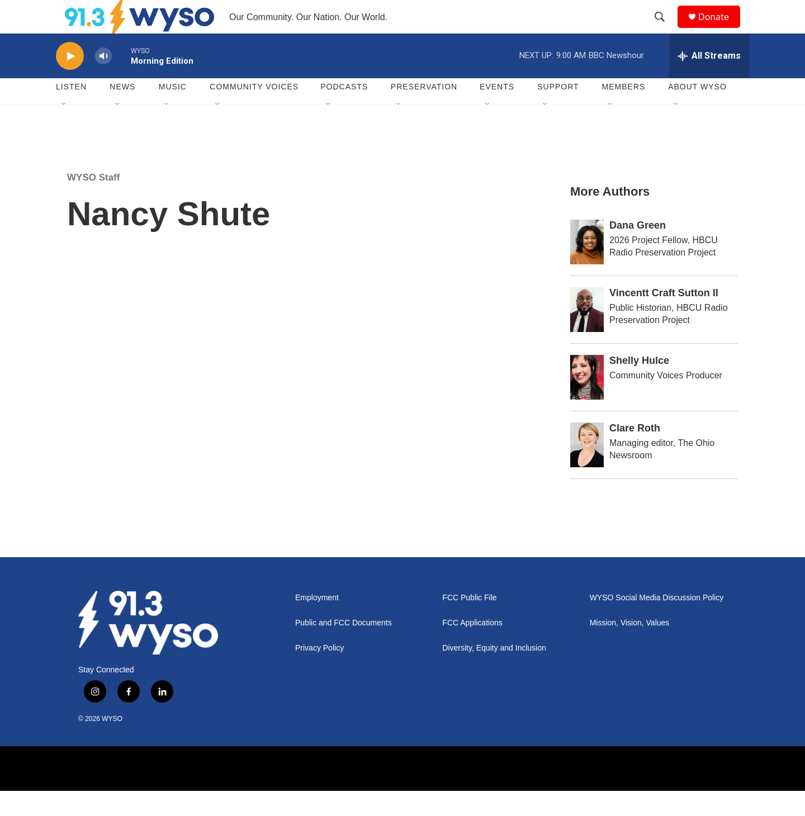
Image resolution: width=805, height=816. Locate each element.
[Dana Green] (587, 267)
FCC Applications (472, 648)
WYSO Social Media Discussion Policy (657, 623)
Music (173, 111)
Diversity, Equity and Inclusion (494, 673)
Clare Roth (634, 453)
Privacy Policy (319, 673)
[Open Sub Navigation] (64, 129)
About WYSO (697, 111)
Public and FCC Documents (343, 648)
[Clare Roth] (587, 470)
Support (558, 111)
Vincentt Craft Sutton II (663, 318)
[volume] (103, 81)
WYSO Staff (93, 202)
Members (624, 111)
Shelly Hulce (639, 385)
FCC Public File (469, 623)
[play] (70, 81)
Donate (720, 29)
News (122, 111)
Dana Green (637, 250)
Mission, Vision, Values (630, 648)
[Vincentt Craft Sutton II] (587, 334)
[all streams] (709, 81)
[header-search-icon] (664, 30)
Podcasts (344, 111)
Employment (317, 623)
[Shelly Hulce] (587, 402)
